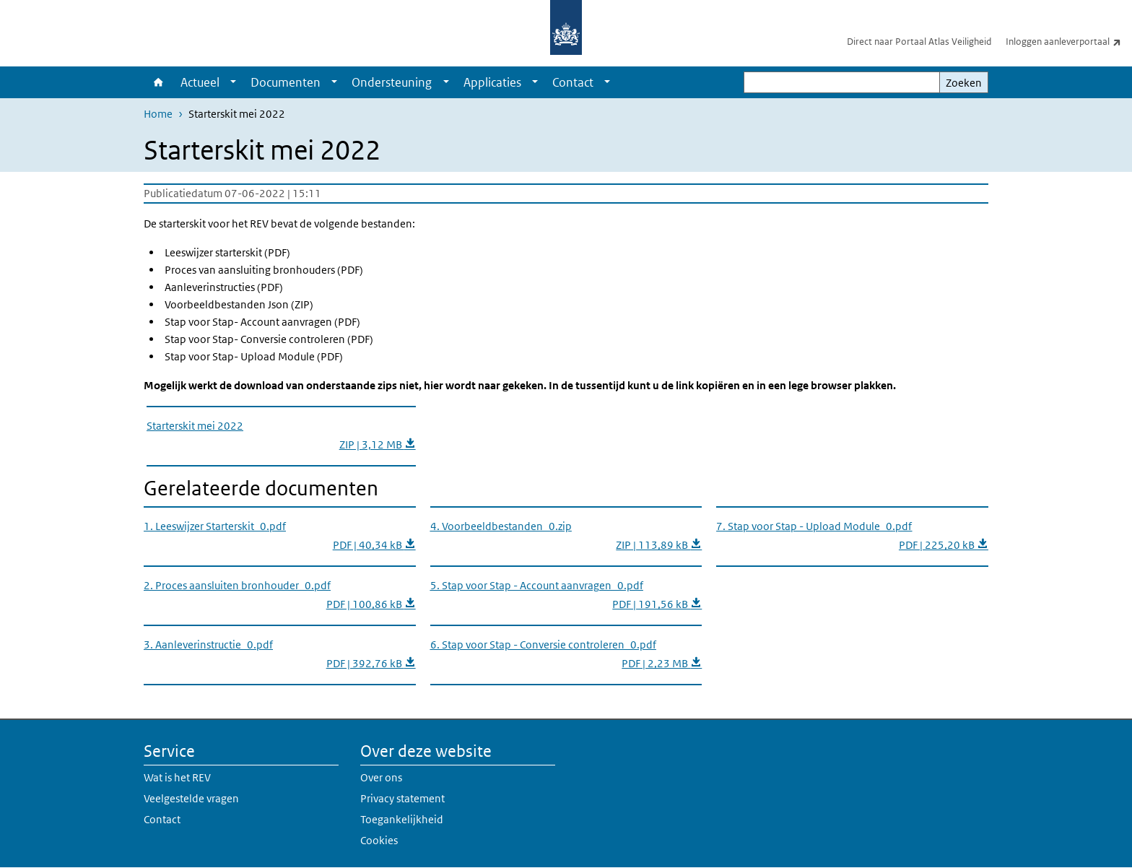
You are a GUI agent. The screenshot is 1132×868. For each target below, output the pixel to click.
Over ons (381, 777)
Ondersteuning (392, 82)
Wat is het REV (177, 777)
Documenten (286, 82)
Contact (572, 82)
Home (158, 82)
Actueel (199, 82)
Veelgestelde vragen (191, 798)
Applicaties (492, 82)
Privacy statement (402, 798)
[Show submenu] (233, 82)
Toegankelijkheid (401, 819)
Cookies (379, 840)
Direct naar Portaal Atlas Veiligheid (919, 41)
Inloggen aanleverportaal (1069, 41)
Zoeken (964, 83)
